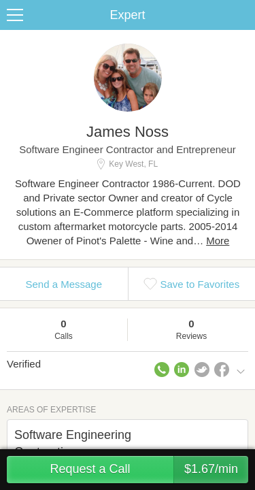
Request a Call (149, 469)
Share (241, 15)
